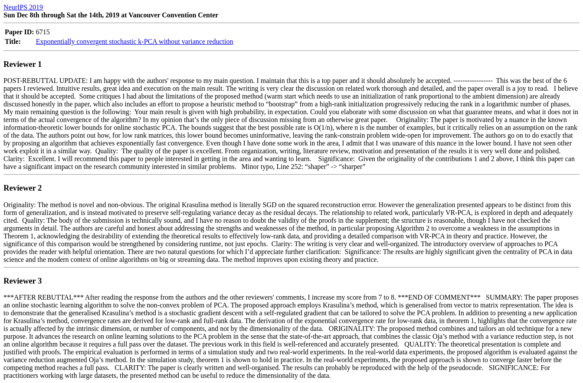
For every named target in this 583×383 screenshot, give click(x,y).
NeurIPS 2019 (23, 7)
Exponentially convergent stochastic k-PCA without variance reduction (134, 41)
